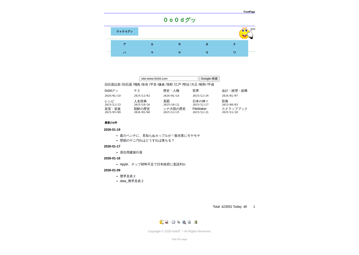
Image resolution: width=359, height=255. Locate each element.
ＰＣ (137, 90)
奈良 (145, 84)
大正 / (195, 84)
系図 (166, 101)
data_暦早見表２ (132, 181)
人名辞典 (140, 101)
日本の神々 (201, 101)
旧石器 (127, 84)
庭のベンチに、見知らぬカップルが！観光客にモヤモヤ (160, 135)
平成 (211, 84)
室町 (170, 84)
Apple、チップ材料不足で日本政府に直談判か (153, 164)
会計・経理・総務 (234, 90)
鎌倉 (162, 84)
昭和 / (203, 84)
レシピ (109, 101)
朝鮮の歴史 (142, 109)
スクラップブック (234, 109)
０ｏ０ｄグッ (124, 31)
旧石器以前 (113, 84)
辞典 (225, 101)
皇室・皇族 (113, 109)
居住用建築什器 (131, 152)
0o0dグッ (111, 90)
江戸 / (179, 84)
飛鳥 (137, 84)
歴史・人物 (171, 90)
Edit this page (179, 239)
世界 (196, 90)
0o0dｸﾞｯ (177, 231)
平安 (154, 84)
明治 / (187, 84)
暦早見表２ (128, 176)
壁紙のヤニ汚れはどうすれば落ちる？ (147, 140)
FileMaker (200, 109)
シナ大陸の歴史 (174, 109)
